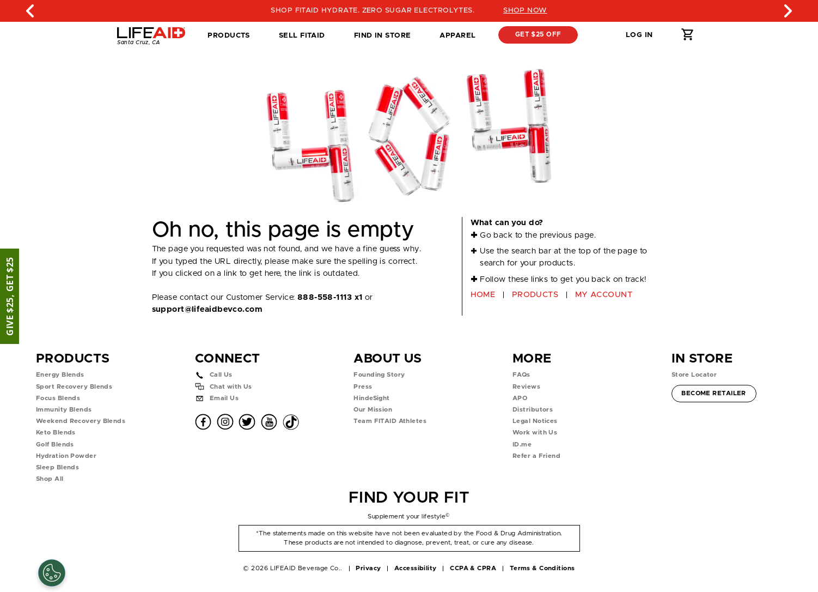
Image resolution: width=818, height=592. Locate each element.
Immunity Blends (64, 410)
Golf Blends (55, 445)
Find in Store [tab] (382, 39)
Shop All (50, 479)
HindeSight (371, 398)
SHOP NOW (534, 10)
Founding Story (379, 375)
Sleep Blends (57, 467)
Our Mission (372, 410)
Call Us (221, 375)
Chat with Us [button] (231, 387)
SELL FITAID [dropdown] (302, 35)
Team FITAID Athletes (389, 421)
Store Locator (694, 375)
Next (787, 10)
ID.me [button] (522, 445)
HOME (483, 295)
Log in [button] (639, 35)
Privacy (368, 568)
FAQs (521, 375)
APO (519, 398)
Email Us (224, 398)
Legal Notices (535, 421)
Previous (30, 10)
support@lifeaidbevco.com (207, 309)
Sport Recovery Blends (74, 387)
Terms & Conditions (542, 568)
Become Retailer (713, 392)
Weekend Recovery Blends (80, 421)
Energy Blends (60, 375)
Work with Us (534, 433)
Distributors (532, 410)
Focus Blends (58, 398)
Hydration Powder (66, 456)
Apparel (457, 35)
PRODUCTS (535, 295)
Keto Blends (56, 433)
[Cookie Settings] (51, 573)
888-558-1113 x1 (330, 297)
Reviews (526, 387)
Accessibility (415, 568)
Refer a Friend (536, 456)
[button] (598, 34)
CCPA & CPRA (473, 568)
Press (362, 387)
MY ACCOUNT (603, 295)
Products (228, 35)
